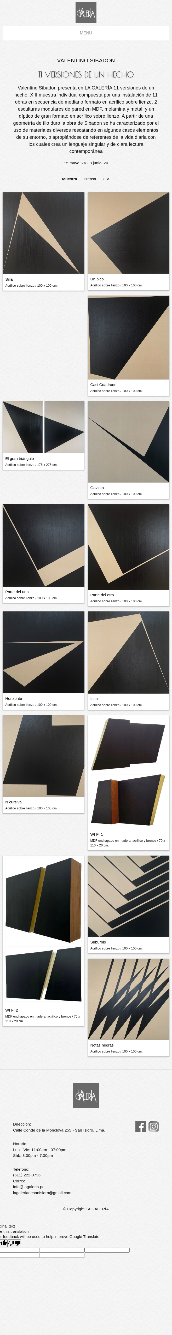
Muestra (69, 179)
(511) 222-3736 (27, 1175)
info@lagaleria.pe (28, 1186)
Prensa (90, 179)
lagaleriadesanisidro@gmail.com (42, 1192)
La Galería (86, 12)
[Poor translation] (14, 1243)
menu (86, 33)
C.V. (106, 179)
